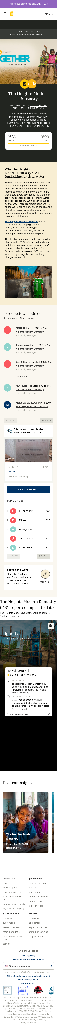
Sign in (49, 14)
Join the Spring (10, 887)
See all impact (28, 489)
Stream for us (35, 901)
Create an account (38, 883)
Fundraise (33, 887)
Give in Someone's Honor (12, 898)
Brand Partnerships (38, 931)
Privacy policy (28, 955)
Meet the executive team (12, 938)
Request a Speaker (38, 927)
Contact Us (34, 918)
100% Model (9, 922)
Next (46, 420)
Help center (34, 922)
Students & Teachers (39, 896)
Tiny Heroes (34, 892)
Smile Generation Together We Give (28, 34)
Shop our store (36, 936)
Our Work (7, 918)
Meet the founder (11, 931)
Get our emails (28, 983)
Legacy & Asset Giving (13, 908)
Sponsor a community (14, 904)
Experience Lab (36, 905)
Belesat (12, 471)
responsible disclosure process (28, 959)
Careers (6, 943)
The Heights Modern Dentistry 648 (30, 106)
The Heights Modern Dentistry (21, 221)
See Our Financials (12, 927)
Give (5, 883)
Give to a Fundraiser (13, 892)
